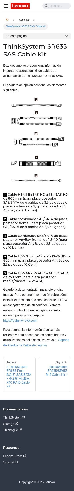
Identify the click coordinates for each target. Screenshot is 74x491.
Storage (10, 424)
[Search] (56, 6)
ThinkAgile (12, 430)
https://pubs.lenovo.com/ (20, 320)
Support (10, 462)
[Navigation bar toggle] (6, 6)
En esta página (16, 36)
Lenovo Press (14, 456)
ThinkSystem (14, 417)
